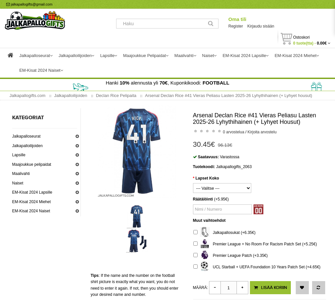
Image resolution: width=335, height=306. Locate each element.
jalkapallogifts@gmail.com (29, 4)
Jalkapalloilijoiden (27, 145)
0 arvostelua (233, 132)
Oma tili (237, 19)
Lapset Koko (207, 178)
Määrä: (200, 287)
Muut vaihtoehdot (209, 220)
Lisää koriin (270, 287)
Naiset (17, 183)
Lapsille (19, 155)
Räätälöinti (203, 199)
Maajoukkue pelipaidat (31, 164)
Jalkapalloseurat (26, 136)
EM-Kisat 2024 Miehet (31, 202)
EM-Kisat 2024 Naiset (31, 211)
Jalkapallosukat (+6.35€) (224, 233)
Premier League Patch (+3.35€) (230, 256)
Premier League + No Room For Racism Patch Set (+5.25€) (255, 244)
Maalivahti (21, 173)
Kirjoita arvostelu (262, 132)
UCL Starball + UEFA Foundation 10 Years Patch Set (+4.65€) (257, 267)
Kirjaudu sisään (260, 26)
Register (235, 26)
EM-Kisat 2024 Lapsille (32, 192)
